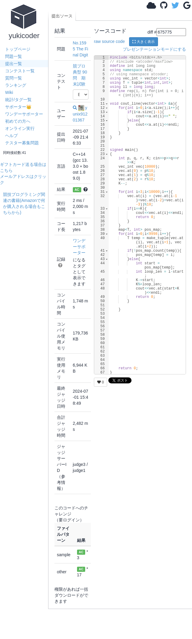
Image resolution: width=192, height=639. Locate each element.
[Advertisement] (25, 305)
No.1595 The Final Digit (80, 48)
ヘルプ (11, 135)
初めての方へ (17, 121)
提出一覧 (13, 63)
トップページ (17, 49)
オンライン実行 (20, 128)
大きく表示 (143, 42)
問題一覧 (13, 56)
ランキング (15, 85)
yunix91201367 (80, 113)
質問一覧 (13, 78)
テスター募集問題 (22, 142)
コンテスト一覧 (20, 70)
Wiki (9, 92)
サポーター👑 (18, 106)
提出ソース (62, 16)
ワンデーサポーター (24, 114)
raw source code (109, 41)
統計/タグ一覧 (18, 99)
